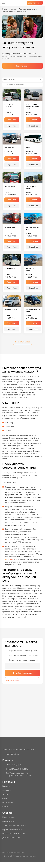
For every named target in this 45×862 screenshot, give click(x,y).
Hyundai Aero (9, 227)
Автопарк (6, 790)
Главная (5, 9)
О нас (4, 798)
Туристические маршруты (14, 825)
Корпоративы (8, 817)
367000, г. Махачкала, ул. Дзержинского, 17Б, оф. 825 (18, 774)
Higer (28, 147)
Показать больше (22, 342)
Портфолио (7, 802)
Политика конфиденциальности (13, 852)
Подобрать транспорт (22, 673)
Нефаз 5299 (9, 147)
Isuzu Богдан (9, 268)
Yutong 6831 (9, 186)
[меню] (3, 3)
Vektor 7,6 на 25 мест (32, 269)
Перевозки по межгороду (13, 833)
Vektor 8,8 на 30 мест (32, 228)
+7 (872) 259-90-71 (15, 764)
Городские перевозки (12, 829)
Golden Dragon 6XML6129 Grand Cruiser (32, 106)
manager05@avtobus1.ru (17, 769)
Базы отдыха (8, 821)
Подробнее (12, 126)
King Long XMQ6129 (8, 105)
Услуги (13, 9)
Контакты (6, 806)
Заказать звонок (34, 3)
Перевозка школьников (27, 9)
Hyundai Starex (10, 310)
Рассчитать (12, 120)
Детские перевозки (11, 837)
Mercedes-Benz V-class (33, 311)
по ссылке (9, 559)
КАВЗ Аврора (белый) (31, 187)
